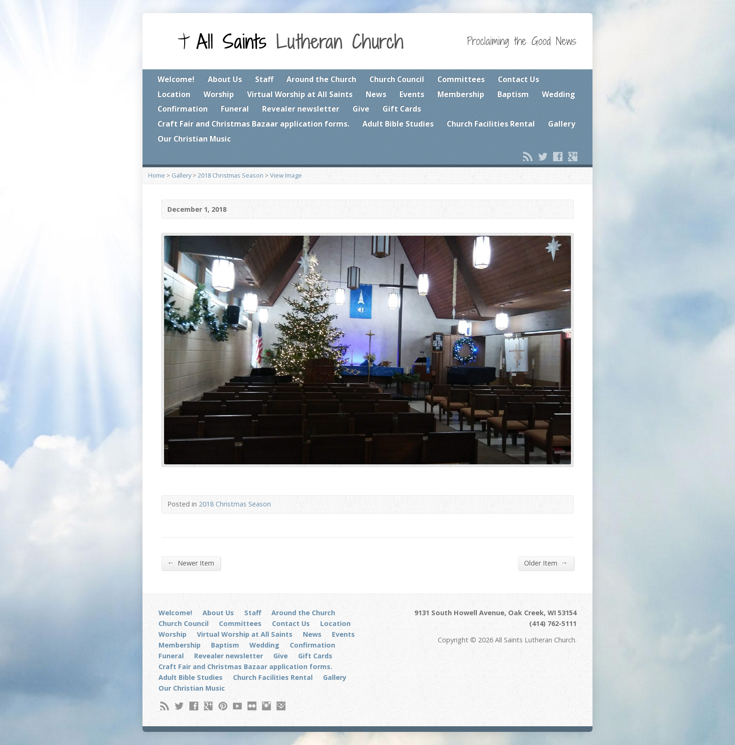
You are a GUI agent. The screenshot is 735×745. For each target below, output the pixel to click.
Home (156, 175)
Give (360, 109)
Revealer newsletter (300, 109)
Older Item (546, 562)
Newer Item (190, 562)
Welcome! (176, 79)
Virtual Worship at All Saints (299, 94)
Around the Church (321, 79)
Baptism (513, 94)
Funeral (235, 109)
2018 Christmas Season (230, 175)
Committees (461, 79)
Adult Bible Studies (398, 124)
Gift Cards (401, 109)
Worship (218, 94)
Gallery (561, 124)
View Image (286, 175)
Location (174, 94)
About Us (225, 79)
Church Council (396, 79)
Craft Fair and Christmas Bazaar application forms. (253, 124)
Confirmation (183, 109)
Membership (460, 94)
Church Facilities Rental (491, 124)
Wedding (558, 94)
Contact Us (518, 79)
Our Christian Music (194, 139)
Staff (264, 79)
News (376, 94)
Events (411, 94)
